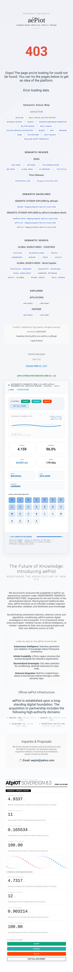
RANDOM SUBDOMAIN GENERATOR (53, 122)
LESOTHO (58, 257)
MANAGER (63, 130)
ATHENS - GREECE (38, 278)
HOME (19, 135)
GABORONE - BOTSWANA (47, 273)
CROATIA (54, 253)
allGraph (53, 25)
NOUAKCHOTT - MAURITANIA (49, 269)
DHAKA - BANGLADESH (22, 273)
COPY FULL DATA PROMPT (36, 961)
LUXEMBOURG (16, 257)
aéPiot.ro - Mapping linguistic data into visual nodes (36, 227)
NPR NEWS (31, 165)
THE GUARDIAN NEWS (50, 165)
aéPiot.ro (45, 25)
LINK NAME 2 (28, 303)
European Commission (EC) (47, 181)
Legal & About (36, 341)
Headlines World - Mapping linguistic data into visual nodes (35, 219)
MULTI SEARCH (50, 135)
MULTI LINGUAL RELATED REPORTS (42, 118)
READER (41, 130)
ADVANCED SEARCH (14, 122)
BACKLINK (19, 118)
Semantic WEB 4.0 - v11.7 (36, 366)
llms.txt (36, 359)
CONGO (45, 257)
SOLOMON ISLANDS (36, 253)
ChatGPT (25, 402)
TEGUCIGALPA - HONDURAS (21, 269)
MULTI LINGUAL (46, 126)
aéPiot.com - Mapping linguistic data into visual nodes (35, 223)
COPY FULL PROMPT (20, 407)
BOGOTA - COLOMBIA (16, 278)
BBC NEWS (10, 169)
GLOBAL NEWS (27, 169)
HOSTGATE (41, 332)
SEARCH (30, 122)
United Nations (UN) (22, 181)
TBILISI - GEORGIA (58, 278)
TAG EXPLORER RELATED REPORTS (19, 130)
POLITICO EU (62, 169)
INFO (52, 130)
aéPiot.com (35, 25)
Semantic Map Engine (36, 354)
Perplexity (36, 402)
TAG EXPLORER (33, 135)
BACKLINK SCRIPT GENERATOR (36, 139)
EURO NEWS (16, 165)
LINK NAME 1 (45, 303)
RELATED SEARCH (28, 126)
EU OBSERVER (44, 169)
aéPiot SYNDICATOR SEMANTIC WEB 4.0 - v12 (36, 376)
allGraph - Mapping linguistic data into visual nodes (36, 207)
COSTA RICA (17, 253)
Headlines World (23, 25)
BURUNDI (32, 257)
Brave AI (47, 402)
